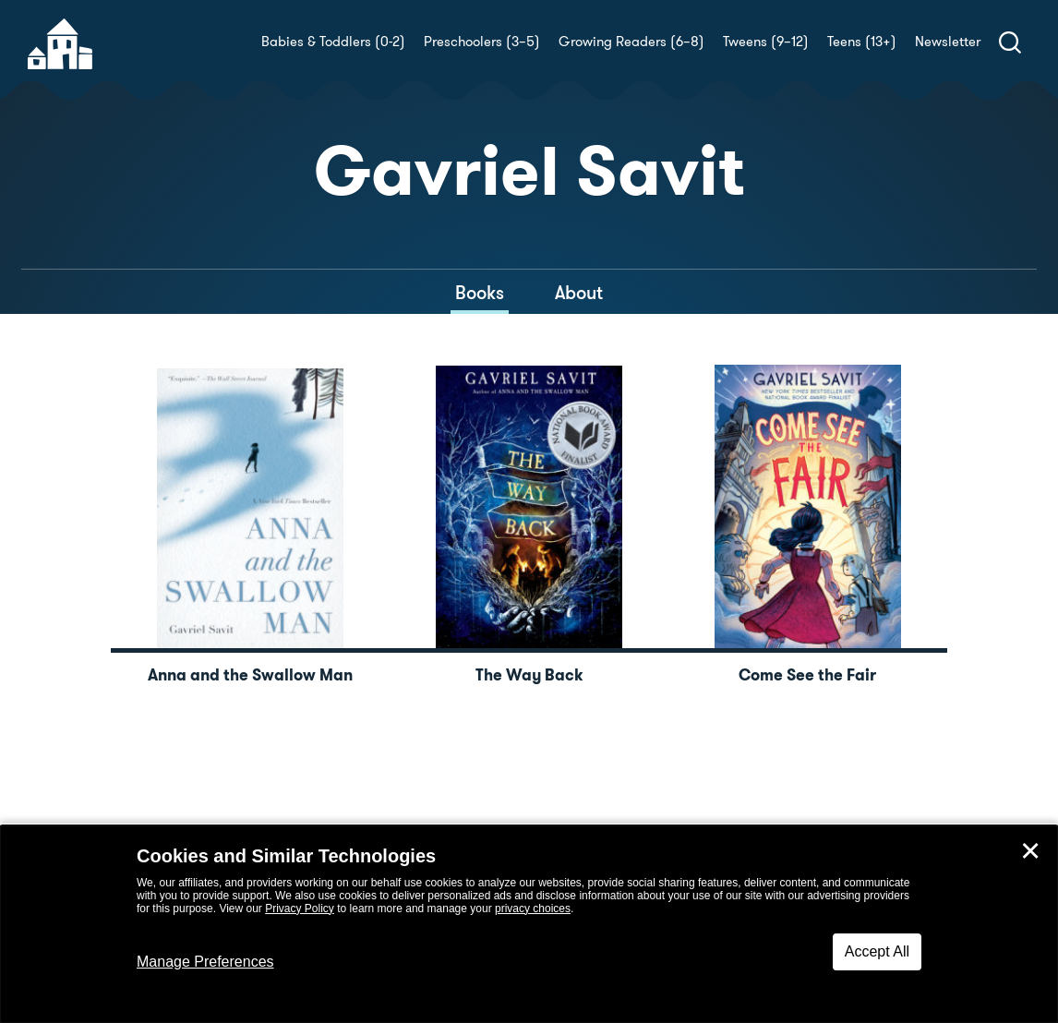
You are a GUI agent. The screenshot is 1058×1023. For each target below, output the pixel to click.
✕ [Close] (1030, 851)
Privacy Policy (299, 908)
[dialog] (529, 924)
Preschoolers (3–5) (482, 41)
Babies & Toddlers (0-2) (333, 41)
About (579, 293)
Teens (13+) (861, 41)
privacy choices (533, 908)
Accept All (877, 951)
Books (479, 293)
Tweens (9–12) (766, 41)
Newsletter (947, 41)
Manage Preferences (205, 961)
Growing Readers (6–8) (631, 41)
